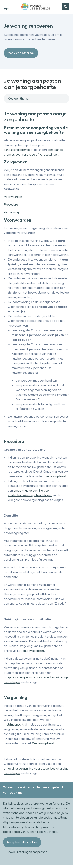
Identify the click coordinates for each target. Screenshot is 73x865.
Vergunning (11, 212)
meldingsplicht (13, 724)
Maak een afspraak (21, 53)
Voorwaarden (13, 197)
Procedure (11, 204)
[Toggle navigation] (7, 6)
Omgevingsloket (43, 743)
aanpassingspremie (17, 150)
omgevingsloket (55, 476)
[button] (27, 852)
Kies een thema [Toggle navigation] (18, 98)
